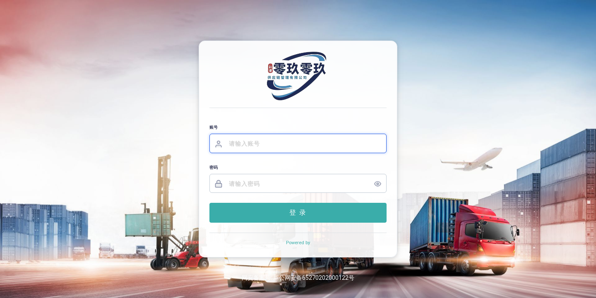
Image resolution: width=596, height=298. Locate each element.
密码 (213, 167)
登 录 (298, 212)
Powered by (298, 242)
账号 (213, 127)
